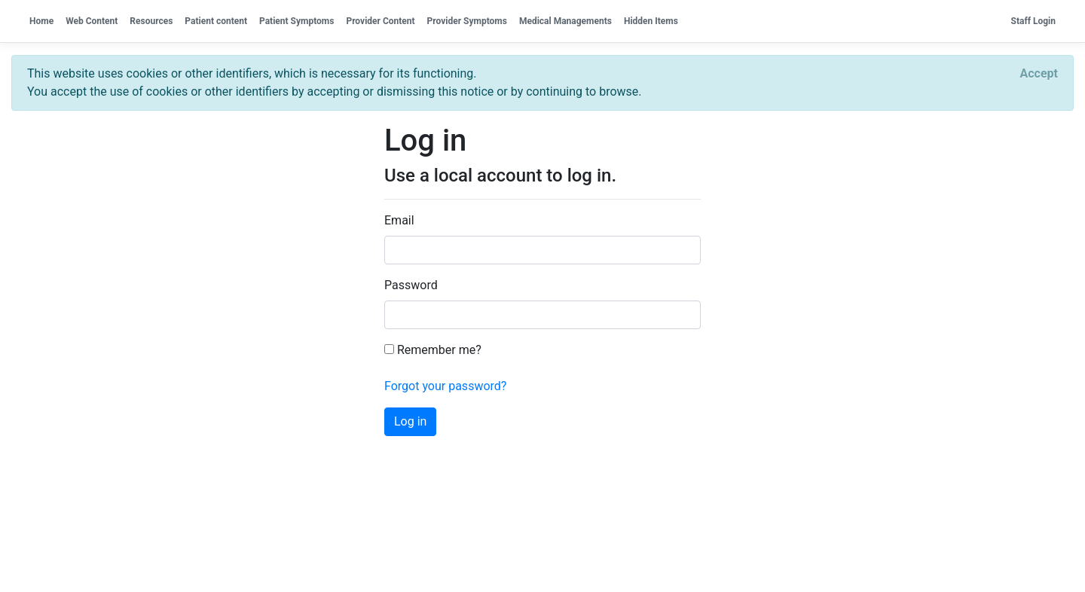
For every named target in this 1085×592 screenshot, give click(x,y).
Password (411, 285)
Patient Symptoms (296, 21)
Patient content (216, 21)
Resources (151, 21)
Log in (410, 421)
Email (399, 220)
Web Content (92, 21)
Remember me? (432, 350)
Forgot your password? (445, 386)
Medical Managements (565, 21)
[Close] (1039, 74)
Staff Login (1033, 21)
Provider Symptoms (467, 21)
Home (41, 21)
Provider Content (380, 21)
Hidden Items (651, 21)
